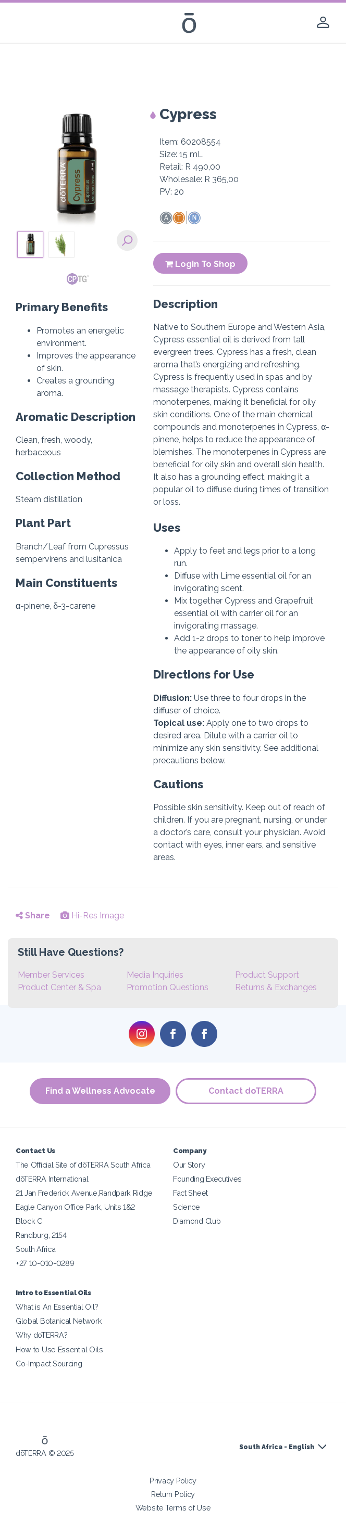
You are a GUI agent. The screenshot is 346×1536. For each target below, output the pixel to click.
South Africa (35, 1249)
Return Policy (173, 1494)
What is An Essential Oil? (57, 1306)
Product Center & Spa (59, 987)
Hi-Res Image (92, 915)
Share (33, 915)
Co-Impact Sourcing (49, 1363)
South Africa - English (276, 1447)
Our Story (189, 1164)
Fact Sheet (190, 1192)
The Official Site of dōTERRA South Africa (83, 1164)
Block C (29, 1221)
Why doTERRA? (41, 1334)
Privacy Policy (173, 1480)
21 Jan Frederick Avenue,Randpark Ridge (84, 1192)
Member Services (51, 975)
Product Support (267, 975)
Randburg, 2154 (41, 1235)
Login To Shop (200, 264)
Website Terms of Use (173, 1507)
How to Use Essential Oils (59, 1349)
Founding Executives (207, 1178)
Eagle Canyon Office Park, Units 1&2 (75, 1206)
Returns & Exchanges (276, 987)
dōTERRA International (52, 1178)
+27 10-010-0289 (45, 1263)
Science (186, 1206)
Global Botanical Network (59, 1320)
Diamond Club (196, 1221)
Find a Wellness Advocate (100, 1091)
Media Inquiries (155, 975)
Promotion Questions (167, 987)
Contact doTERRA (245, 1091)
